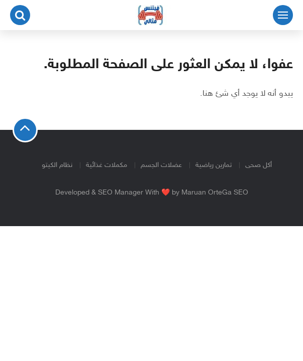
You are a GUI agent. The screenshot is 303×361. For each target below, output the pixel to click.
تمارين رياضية (213, 165)
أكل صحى (258, 165)
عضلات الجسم (161, 165)
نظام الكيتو (57, 165)
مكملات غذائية (106, 165)
